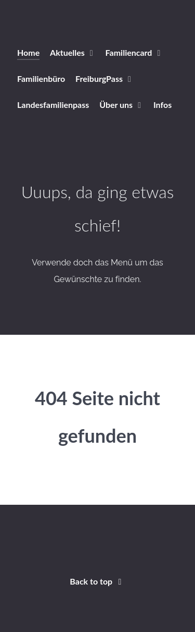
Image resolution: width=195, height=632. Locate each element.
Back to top (97, 581)
